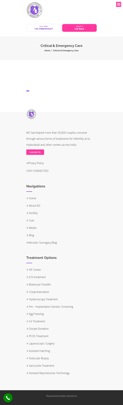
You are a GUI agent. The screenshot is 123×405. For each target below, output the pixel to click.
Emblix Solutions (68, 395)
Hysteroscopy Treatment (42, 299)
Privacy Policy (35, 163)
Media (31, 228)
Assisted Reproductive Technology (48, 373)
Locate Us (35, 152)
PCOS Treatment (37, 336)
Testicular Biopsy (37, 358)
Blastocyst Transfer (38, 284)
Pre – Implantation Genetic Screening (49, 306)
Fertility (32, 213)
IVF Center (33, 270)
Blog (30, 235)
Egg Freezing (35, 314)
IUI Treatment (35, 321)
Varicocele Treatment (40, 366)
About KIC (33, 205)
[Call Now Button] (8, 397)
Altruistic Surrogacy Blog (41, 242)
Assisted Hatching (38, 351)
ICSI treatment (36, 277)
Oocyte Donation (37, 329)
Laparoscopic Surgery (40, 343)
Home (47, 50)
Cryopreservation (37, 292)
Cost (30, 220)
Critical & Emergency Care (66, 50)
